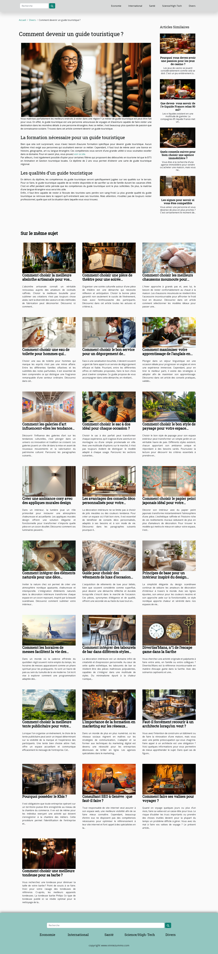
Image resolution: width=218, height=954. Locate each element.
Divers (192, 5)
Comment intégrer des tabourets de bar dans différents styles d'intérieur (109, 651)
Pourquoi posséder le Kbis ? (44, 796)
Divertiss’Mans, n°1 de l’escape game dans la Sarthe (167, 649)
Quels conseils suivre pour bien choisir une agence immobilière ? (177, 155)
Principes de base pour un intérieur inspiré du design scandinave (164, 577)
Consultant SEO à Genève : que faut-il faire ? (107, 798)
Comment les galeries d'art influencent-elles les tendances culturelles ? (48, 428)
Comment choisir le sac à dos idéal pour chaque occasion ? (106, 426)
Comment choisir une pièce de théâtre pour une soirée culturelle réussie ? (107, 279)
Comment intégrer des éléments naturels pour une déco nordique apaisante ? (48, 577)
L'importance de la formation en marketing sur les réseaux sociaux (108, 726)
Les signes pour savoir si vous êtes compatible (177, 201)
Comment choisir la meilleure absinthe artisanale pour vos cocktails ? (46, 279)
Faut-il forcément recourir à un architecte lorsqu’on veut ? (168, 724)
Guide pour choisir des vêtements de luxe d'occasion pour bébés (106, 577)
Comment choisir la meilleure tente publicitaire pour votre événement (46, 726)
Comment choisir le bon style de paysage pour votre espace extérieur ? (168, 428)
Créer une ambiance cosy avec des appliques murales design (47, 500)
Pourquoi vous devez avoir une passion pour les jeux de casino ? (178, 61)
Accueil (22, 20)
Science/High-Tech (172, 5)
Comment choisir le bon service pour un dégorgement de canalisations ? (108, 353)
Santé (152, 5)
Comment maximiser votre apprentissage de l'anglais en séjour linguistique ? (166, 353)
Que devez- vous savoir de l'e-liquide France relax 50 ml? (177, 106)
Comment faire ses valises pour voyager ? (168, 798)
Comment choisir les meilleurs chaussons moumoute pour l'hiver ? (167, 279)
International (135, 5)
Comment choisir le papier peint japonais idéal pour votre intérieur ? (169, 502)
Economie (116, 5)
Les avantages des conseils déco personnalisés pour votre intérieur (108, 502)
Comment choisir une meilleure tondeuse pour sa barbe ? (48, 873)
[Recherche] (34, 5)
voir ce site (79, 154)
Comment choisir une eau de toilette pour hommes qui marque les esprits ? (45, 353)
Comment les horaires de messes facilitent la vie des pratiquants (44, 651)
